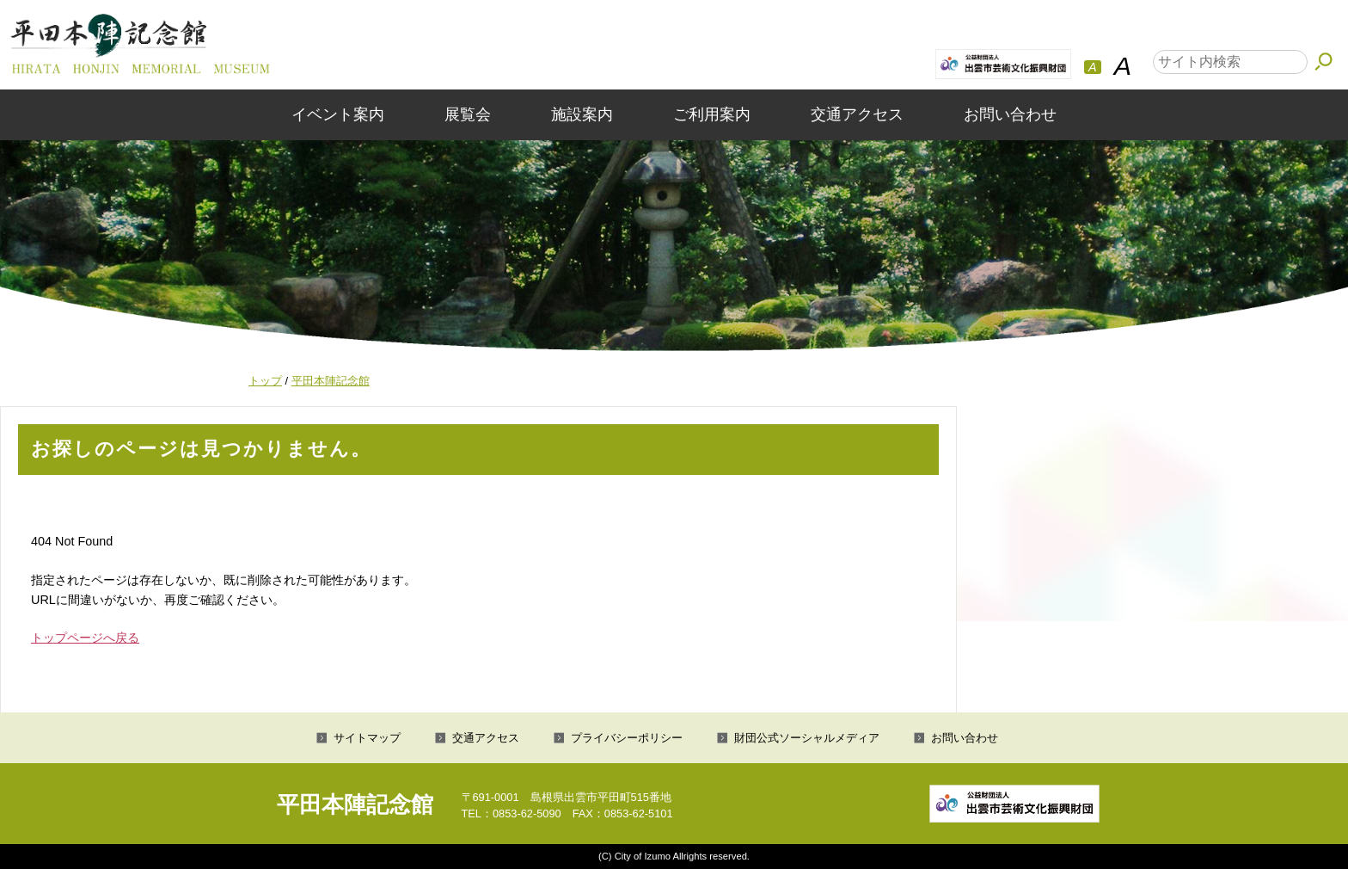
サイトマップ (367, 737)
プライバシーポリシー (627, 737)
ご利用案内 (712, 114)
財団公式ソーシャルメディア (806, 737)
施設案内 (582, 114)
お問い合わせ (1010, 114)
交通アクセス (857, 114)
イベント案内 (337, 114)
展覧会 (467, 114)
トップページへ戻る (85, 637)
